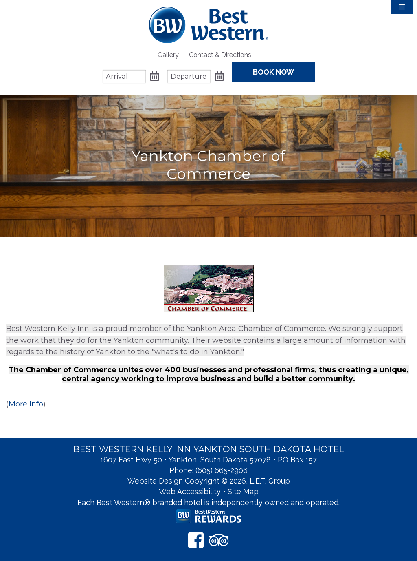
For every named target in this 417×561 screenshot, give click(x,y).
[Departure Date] (189, 76)
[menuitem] (168, 54)
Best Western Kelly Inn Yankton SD (209, 24)
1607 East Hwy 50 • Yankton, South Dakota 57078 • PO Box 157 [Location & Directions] (208, 459)
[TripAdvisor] (219, 540)
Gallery (168, 55)
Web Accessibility (190, 491)
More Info (26, 404)
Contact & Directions (220, 55)
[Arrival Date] (124, 76)
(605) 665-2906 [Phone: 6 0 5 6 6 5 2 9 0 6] (221, 470)
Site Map (243, 491)
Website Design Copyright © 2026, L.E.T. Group (208, 481)
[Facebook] (196, 540)
